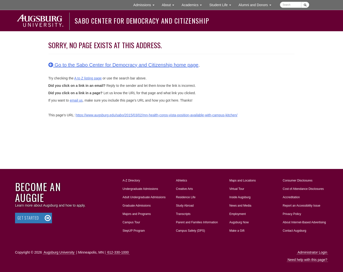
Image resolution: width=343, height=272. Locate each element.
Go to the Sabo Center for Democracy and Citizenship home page (123, 65)
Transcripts (183, 214)
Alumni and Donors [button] (257, 4)
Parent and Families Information (197, 222)
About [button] (170, 6)
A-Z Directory (131, 180)
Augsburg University (59, 252)
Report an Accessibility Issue (301, 205)
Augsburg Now (239, 222)
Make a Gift (236, 230)
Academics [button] (194, 4)
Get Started (28, 218)
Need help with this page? (307, 260)
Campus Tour (131, 222)
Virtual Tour (236, 189)
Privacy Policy (292, 214)
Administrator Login (312, 252)
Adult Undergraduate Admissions (144, 197)
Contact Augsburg (294, 230)
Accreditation (291, 197)
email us (76, 100)
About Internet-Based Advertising (304, 222)
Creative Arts (184, 189)
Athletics (181, 180)
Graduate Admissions (136, 205)
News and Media (240, 205)
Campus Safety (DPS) (190, 230)
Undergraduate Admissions (140, 189)
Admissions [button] (145, 4)
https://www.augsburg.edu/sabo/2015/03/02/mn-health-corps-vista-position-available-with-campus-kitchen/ (157, 115)
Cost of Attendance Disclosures (303, 189)
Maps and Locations (242, 180)
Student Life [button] (222, 4)
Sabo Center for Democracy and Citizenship (142, 21)
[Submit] (305, 5)
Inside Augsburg (240, 197)
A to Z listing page (88, 78)
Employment (237, 214)
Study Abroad (185, 205)
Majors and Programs (136, 213)
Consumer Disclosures (297, 180)
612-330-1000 (118, 252)
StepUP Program (133, 230)
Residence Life (185, 197)
